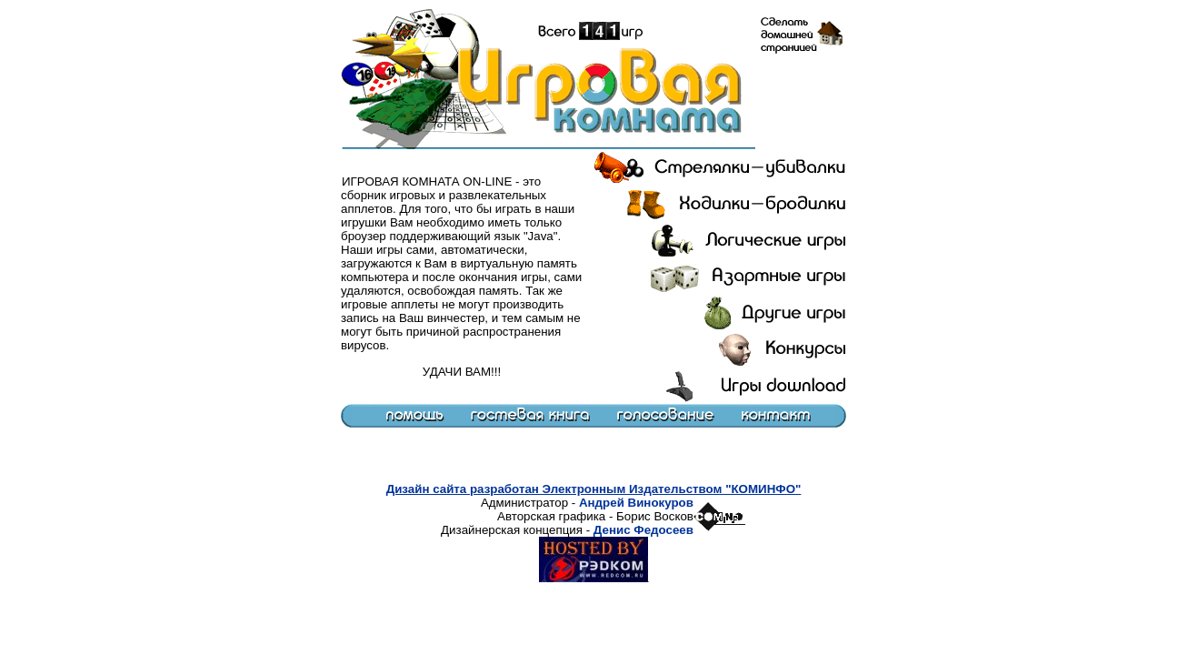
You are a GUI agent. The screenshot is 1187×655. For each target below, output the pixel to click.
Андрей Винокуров (636, 502)
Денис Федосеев (643, 530)
